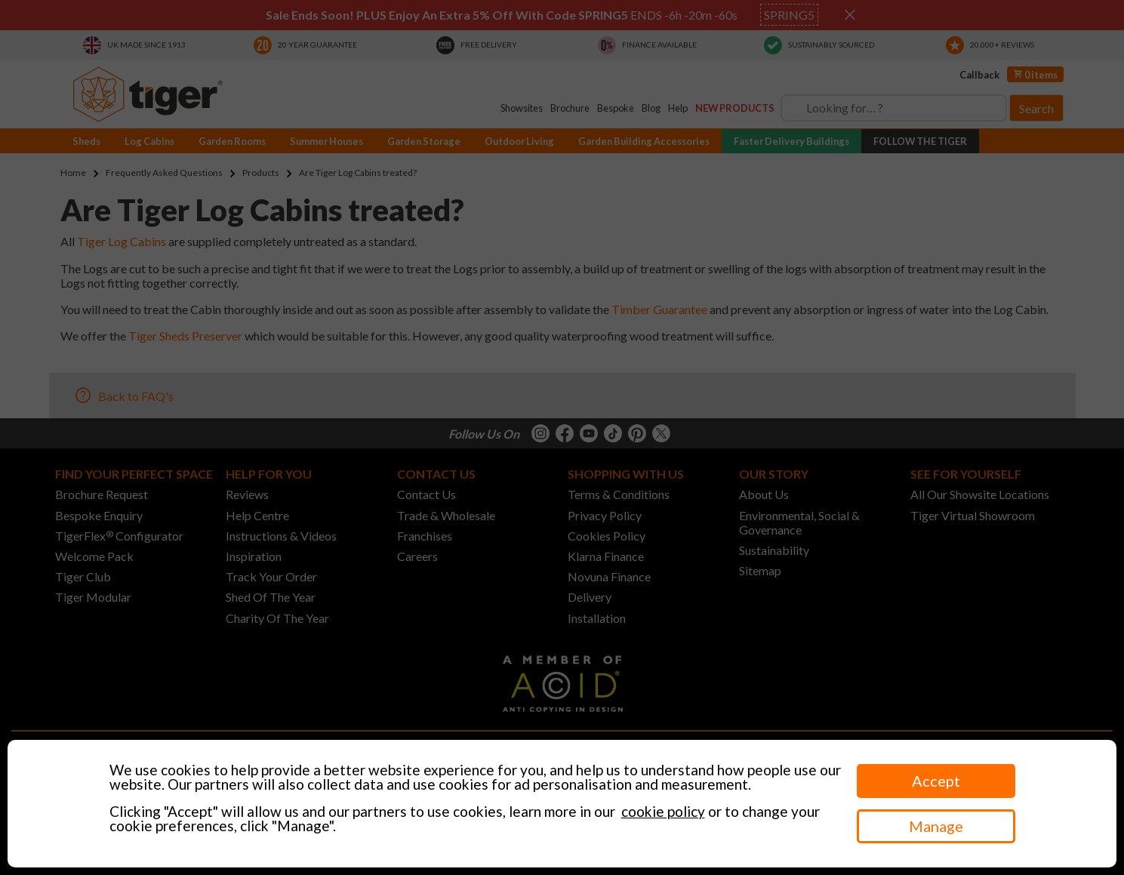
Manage (936, 826)
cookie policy (663, 811)
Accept (936, 781)
